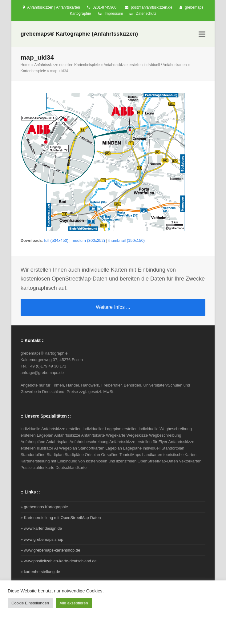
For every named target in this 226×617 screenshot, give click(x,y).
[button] (202, 34)
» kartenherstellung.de (40, 571)
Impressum (114, 13)
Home (25, 65)
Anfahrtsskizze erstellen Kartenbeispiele (67, 65)
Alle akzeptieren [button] (73, 603)
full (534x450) (56, 240)
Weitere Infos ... (113, 307)
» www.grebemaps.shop (42, 539)
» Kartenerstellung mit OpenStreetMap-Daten (61, 517)
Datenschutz (146, 13)
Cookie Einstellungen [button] (30, 603)
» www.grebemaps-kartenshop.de (50, 550)
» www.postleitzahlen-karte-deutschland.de (59, 561)
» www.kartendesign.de (41, 528)
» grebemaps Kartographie (44, 507)
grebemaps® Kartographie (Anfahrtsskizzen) (79, 34)
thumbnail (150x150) (126, 240)
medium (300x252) (88, 240)
